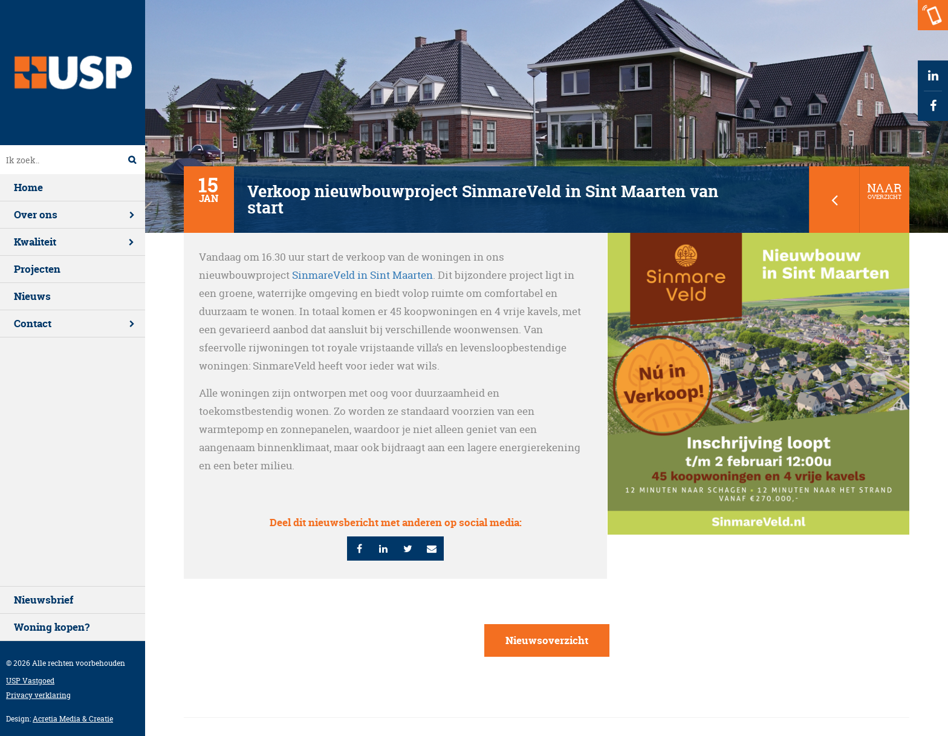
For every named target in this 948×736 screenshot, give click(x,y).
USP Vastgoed (30, 681)
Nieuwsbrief (43, 600)
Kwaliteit (35, 242)
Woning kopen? (51, 627)
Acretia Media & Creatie (73, 719)
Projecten (37, 269)
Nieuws (32, 296)
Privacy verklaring (38, 695)
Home (28, 187)
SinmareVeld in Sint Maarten (362, 275)
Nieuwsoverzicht (546, 640)
